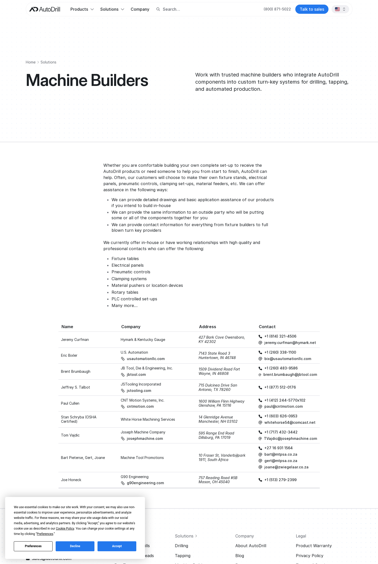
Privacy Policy (309, 555)
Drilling (181, 545)
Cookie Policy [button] (65, 528)
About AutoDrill (250, 545)
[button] (82, 9)
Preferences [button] (45, 534)
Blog (239, 555)
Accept (117, 546)
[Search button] (158, 9)
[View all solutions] (203, 536)
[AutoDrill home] (44, 9)
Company (140, 9)
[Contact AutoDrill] (311, 9)
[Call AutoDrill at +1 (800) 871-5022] (277, 9)
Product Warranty (314, 545)
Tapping (182, 555)
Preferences (33, 546)
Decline (75, 546)
